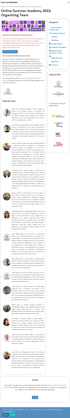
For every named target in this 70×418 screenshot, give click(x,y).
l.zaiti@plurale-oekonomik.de (12, 43)
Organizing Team (56, 58)
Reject (6, 415)
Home (3, 6)
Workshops (55, 40)
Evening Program (56, 44)
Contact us (53, 65)
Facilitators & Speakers (57, 47)
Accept (12, 415)
